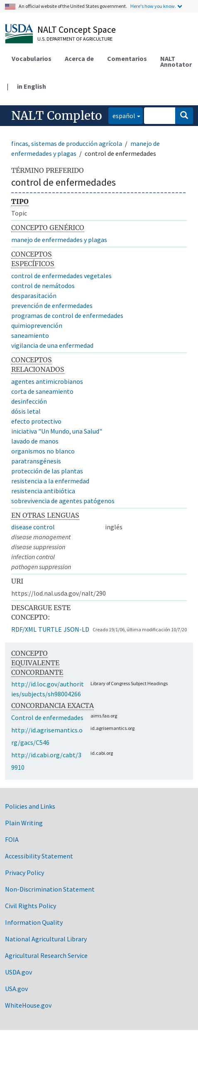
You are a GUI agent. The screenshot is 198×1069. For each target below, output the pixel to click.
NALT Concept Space (76, 29)
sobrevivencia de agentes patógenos (63, 501)
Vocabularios (31, 58)
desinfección (29, 401)
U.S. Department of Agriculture (74, 39)
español (121, 115)
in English (31, 86)
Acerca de (79, 58)
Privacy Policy (24, 872)
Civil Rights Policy (30, 906)
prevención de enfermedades (52, 305)
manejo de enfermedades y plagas (59, 239)
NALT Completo (56, 115)
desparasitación (33, 295)
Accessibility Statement (39, 856)
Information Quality (34, 922)
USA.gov (16, 988)
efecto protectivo (36, 421)
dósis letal (26, 411)
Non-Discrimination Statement (50, 889)
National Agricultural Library (46, 939)
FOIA (12, 839)
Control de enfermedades (47, 717)
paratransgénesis (36, 461)
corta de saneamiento (42, 391)
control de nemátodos (43, 285)
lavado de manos (35, 441)
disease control (33, 527)
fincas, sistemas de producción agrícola (66, 143)
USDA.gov (18, 972)
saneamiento (30, 335)
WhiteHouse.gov (28, 1005)
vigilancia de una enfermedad (52, 345)
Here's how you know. (153, 6)
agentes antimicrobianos (47, 381)
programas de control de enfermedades (67, 315)
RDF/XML (24, 629)
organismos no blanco (43, 451)
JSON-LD (76, 629)
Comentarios (127, 58)
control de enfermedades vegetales (61, 275)
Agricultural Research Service (46, 955)
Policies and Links (30, 806)
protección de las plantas (47, 471)
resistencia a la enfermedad (50, 481)
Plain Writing (24, 823)
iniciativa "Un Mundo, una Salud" (56, 431)
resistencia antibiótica (43, 491)
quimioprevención (36, 325)
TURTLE (50, 629)
